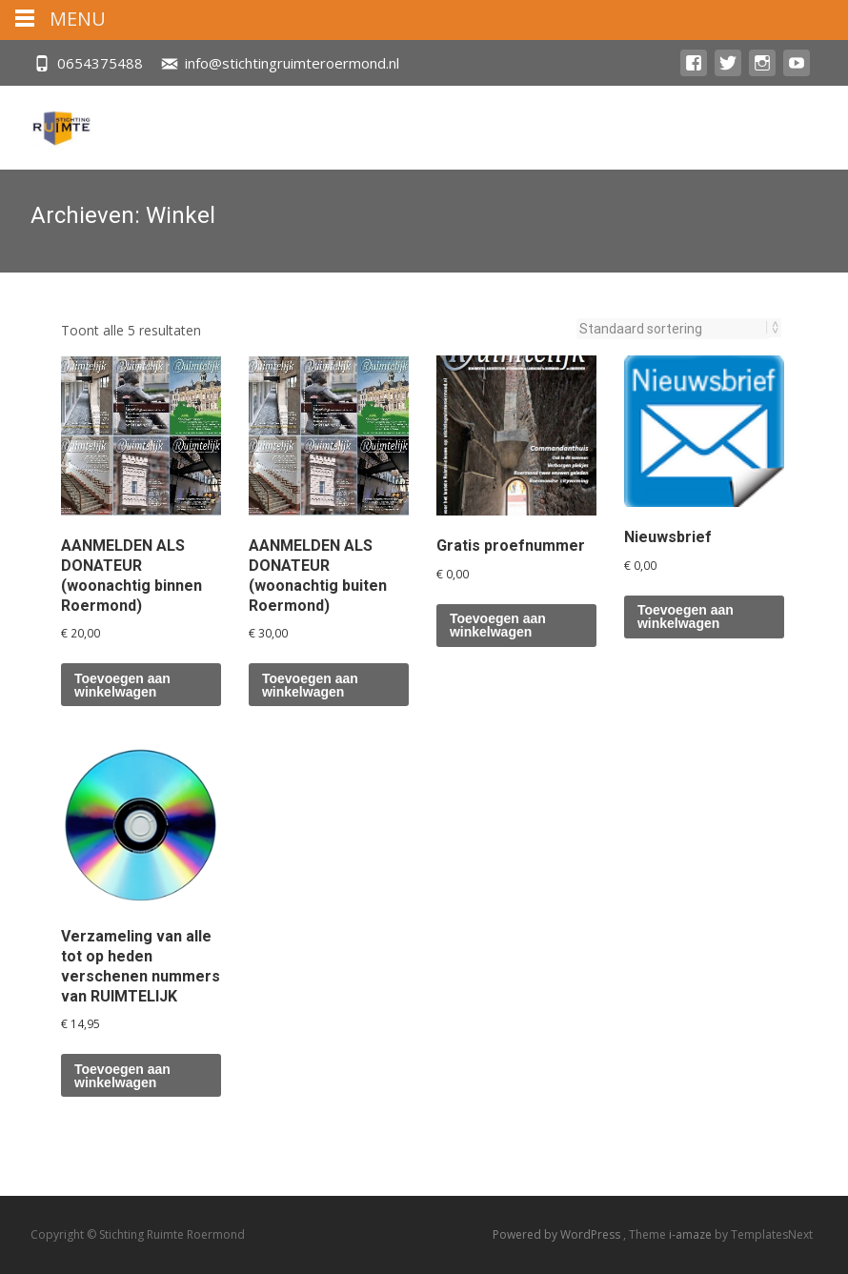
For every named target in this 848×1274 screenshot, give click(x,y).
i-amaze (692, 1234)
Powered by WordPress (558, 1234)
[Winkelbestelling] (673, 328)
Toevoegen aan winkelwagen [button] (122, 685)
